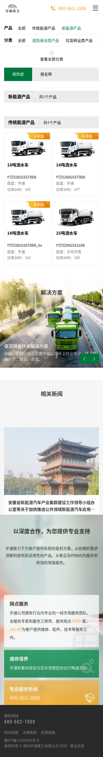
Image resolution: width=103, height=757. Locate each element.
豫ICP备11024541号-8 (21, 740)
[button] (94, 359)
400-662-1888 (67, 8)
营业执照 (77, 746)
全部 (22, 28)
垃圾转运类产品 (79, 40)
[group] (51, 323)
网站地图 (11, 732)
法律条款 (30, 732)
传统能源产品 (43, 28)
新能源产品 (71, 28)
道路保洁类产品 (45, 40)
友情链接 (48, 732)
